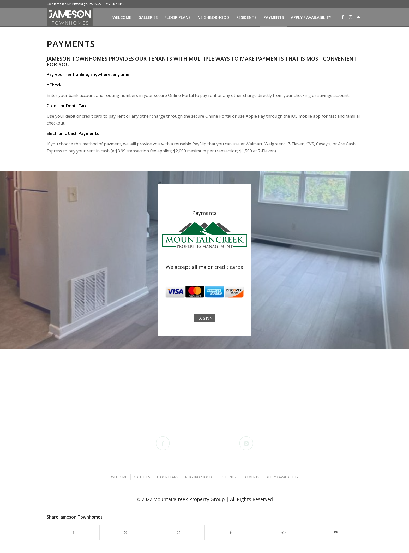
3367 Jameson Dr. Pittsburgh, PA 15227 (74, 4)
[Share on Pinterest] (231, 532)
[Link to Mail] (358, 17)
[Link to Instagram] (350, 17)
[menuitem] (122, 17)
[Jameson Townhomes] (70, 17)
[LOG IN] (204, 318)
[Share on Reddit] (283, 532)
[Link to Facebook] (343, 17)
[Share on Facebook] (73, 532)
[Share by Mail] (336, 532)
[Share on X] (126, 532)
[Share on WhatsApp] (178, 532)
